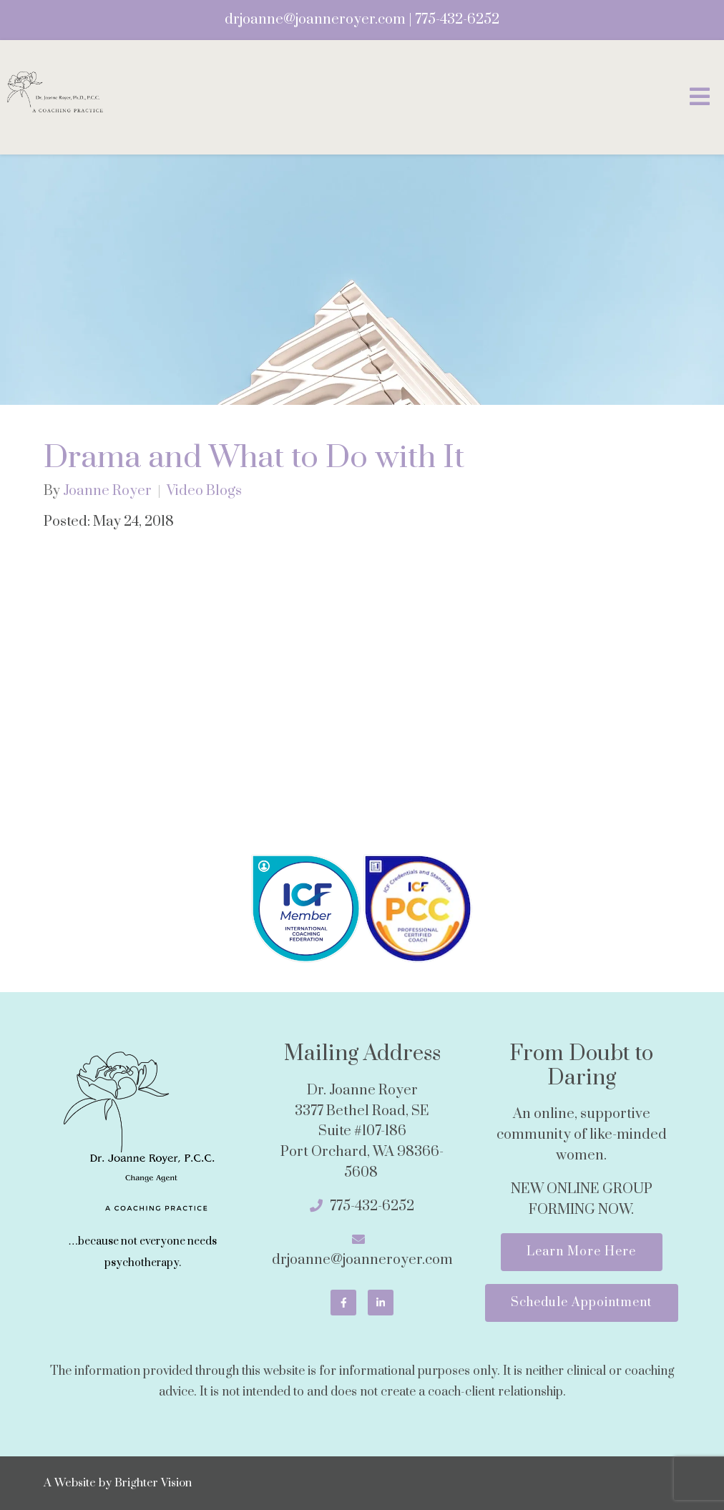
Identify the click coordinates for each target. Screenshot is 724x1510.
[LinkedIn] (380, 1302)
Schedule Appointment (581, 1303)
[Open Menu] (700, 97)
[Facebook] (343, 1302)
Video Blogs (204, 491)
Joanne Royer (107, 491)
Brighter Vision (153, 1483)
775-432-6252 (457, 20)
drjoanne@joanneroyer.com (315, 20)
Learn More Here (581, 1252)
